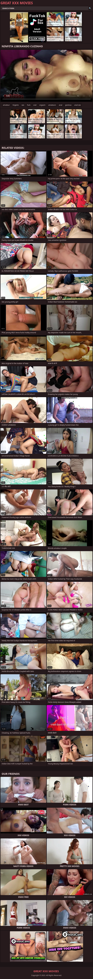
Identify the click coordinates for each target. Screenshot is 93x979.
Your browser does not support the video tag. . (46, 76)
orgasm (42, 105)
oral (34, 105)
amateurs (52, 105)
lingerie (16, 105)
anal (60, 105)
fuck (29, 105)
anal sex (77, 105)
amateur (6, 105)
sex (23, 105)
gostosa (68, 105)
